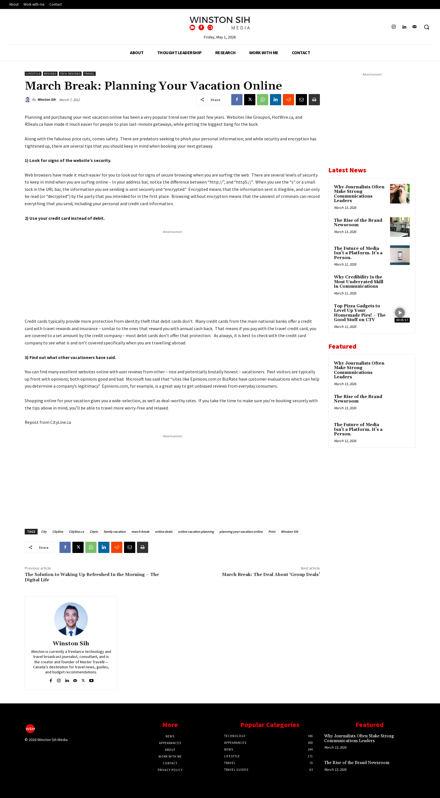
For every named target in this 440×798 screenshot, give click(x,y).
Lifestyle (33, 74)
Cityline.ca (76, 531)
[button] (426, 27)
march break (140, 531)
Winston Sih (46, 99)
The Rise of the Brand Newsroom (358, 223)
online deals (163, 531)
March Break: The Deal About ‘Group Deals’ (271, 574)
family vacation (115, 531)
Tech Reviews (70, 74)
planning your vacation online (241, 531)
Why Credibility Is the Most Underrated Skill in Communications (358, 282)
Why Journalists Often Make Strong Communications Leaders (359, 194)
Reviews (50, 74)
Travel (89, 74)
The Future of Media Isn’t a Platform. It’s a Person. (358, 253)
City (44, 531)
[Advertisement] (172, 274)
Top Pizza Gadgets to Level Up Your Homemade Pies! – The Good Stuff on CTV (360, 313)
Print (271, 531)
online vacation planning (196, 531)
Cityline (57, 531)
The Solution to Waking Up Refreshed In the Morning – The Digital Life (92, 577)
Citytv (94, 531)
